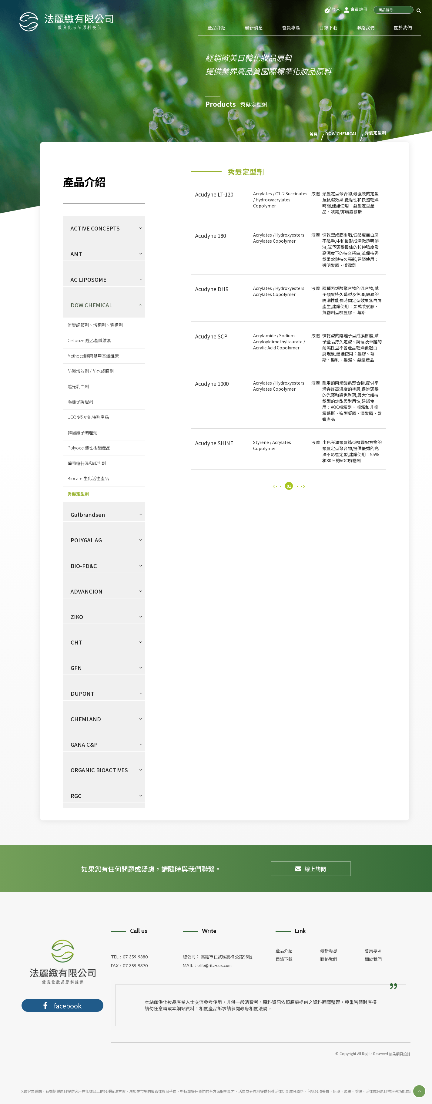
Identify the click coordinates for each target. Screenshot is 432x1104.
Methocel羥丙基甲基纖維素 (93, 356)
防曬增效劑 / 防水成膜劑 (91, 371)
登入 (332, 9)
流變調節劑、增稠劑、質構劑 (95, 325)
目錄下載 (328, 27)
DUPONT (82, 693)
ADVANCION (86, 591)
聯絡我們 (366, 27)
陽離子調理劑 (80, 402)
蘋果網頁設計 (399, 1053)
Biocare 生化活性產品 (88, 478)
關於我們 (403, 27)
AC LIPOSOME (88, 279)
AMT (76, 253)
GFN (76, 667)
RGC (76, 795)
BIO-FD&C (84, 566)
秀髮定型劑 (78, 494)
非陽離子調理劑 (82, 432)
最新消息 (254, 27)
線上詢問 (310, 869)
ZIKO (77, 617)
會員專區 (291, 27)
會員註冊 (355, 9)
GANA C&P (84, 744)
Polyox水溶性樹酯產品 (89, 448)
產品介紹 (216, 27)
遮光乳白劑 (78, 386)
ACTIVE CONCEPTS (95, 228)
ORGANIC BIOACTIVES (99, 770)
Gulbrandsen (88, 514)
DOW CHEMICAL (91, 305)
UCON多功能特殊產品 (88, 417)
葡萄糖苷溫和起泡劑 (87, 463)
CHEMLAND (86, 719)
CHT (76, 642)
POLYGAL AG (86, 540)
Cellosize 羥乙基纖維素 (89, 340)
